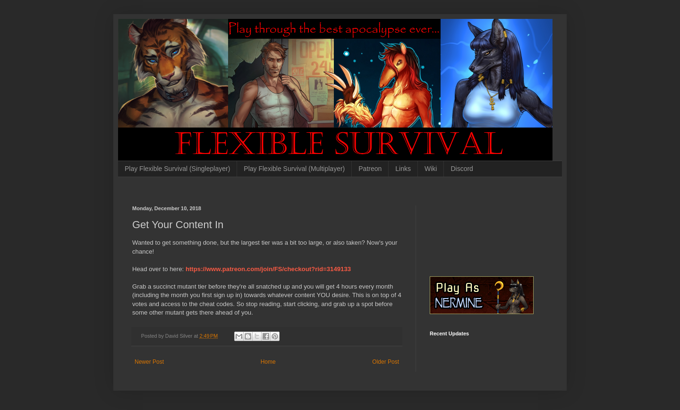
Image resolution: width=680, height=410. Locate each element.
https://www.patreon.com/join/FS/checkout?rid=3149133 (268, 269)
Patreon (370, 168)
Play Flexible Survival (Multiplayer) (294, 168)
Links (403, 168)
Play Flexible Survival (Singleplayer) (177, 168)
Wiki (431, 168)
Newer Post (149, 362)
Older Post (385, 362)
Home (268, 362)
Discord (461, 168)
